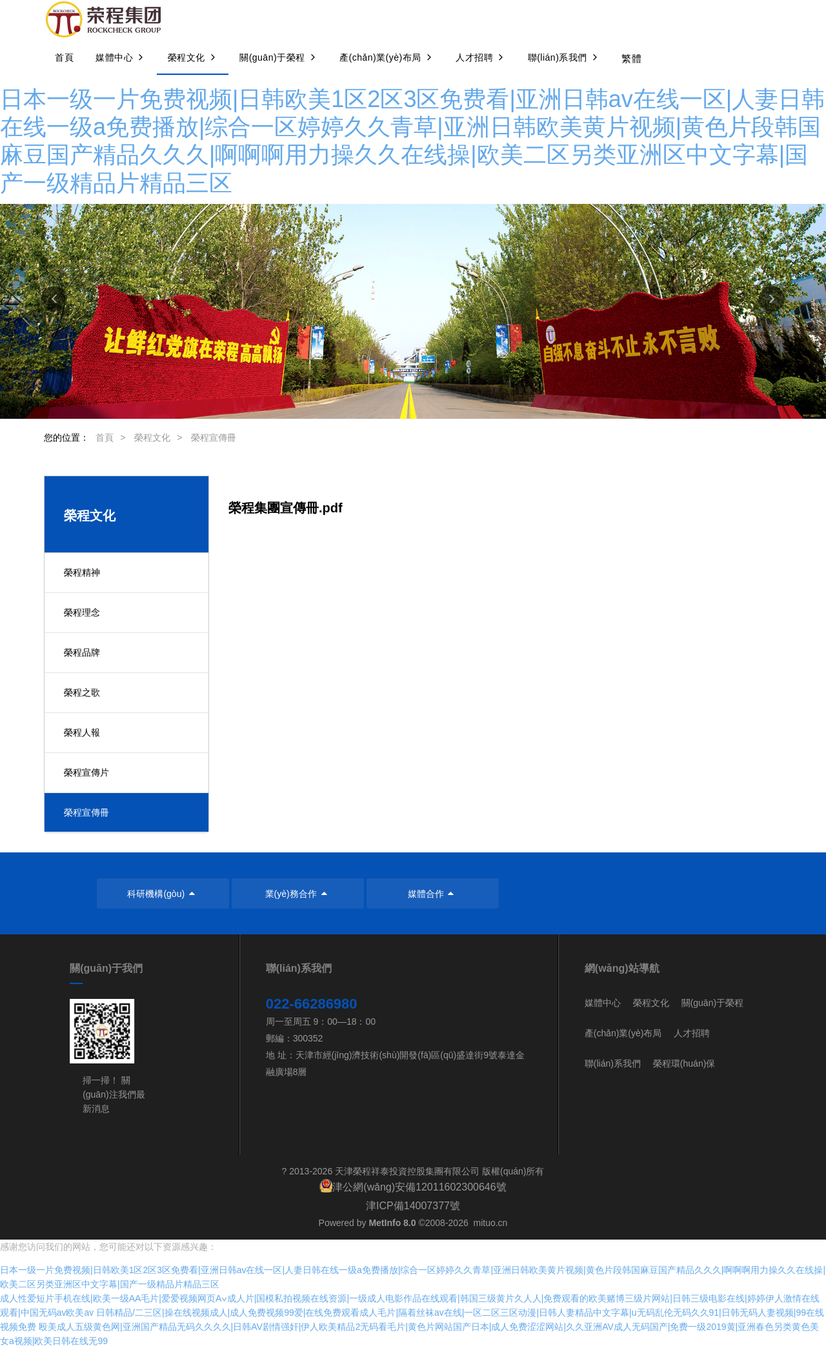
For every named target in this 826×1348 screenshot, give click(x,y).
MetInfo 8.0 (392, 1223)
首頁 (105, 437)
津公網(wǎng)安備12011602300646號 (419, 1187)
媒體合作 (433, 894)
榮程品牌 (82, 652)
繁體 (631, 58)
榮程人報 (82, 732)
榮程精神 (82, 572)
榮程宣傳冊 (213, 437)
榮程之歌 (82, 692)
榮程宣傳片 (86, 772)
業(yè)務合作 (298, 894)
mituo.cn (490, 1223)
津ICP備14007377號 (413, 1205)
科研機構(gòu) (162, 894)
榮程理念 (82, 612)
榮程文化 (152, 437)
